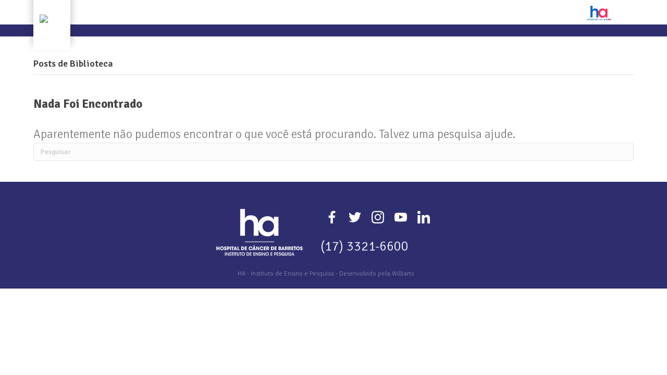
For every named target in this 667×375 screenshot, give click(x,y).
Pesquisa (236, 45)
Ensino (278, 45)
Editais (405, 45)
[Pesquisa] (333, 181)
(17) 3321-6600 (364, 275)
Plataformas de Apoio (474, 45)
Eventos (366, 45)
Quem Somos (184, 45)
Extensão (320, 45)
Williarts (403, 303)
